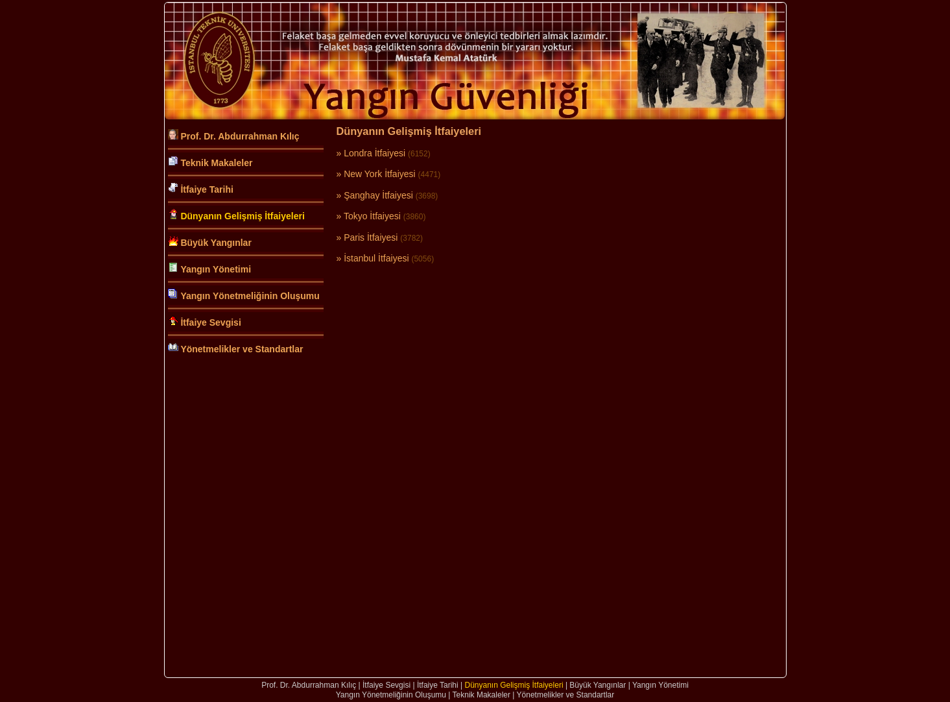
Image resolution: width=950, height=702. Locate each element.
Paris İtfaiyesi (371, 237)
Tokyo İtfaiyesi (372, 216)
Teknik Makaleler (216, 163)
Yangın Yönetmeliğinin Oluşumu (249, 296)
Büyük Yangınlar (215, 242)
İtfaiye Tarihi (206, 189)
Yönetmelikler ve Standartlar (241, 349)
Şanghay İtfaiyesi (378, 195)
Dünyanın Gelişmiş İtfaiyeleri (242, 216)
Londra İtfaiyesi (374, 153)
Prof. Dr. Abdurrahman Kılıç (239, 136)
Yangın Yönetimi (215, 269)
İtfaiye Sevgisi (210, 322)
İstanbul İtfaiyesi (376, 258)
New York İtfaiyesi (380, 174)
